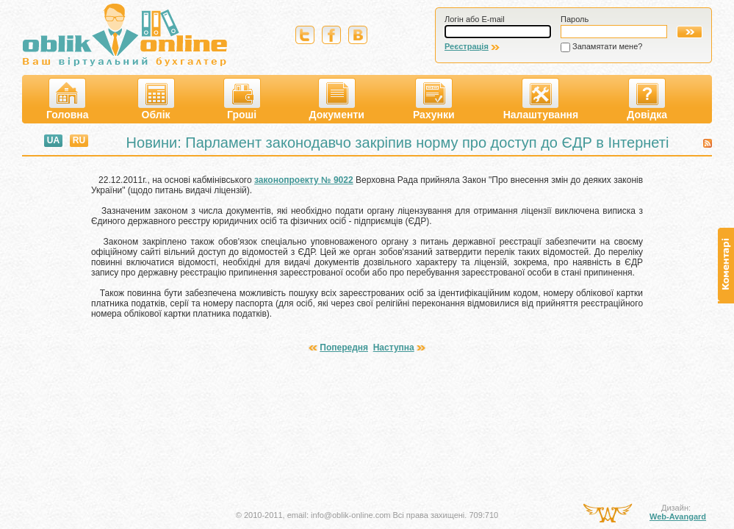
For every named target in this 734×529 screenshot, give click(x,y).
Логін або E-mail (475, 19)
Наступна (393, 347)
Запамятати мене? (607, 46)
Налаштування (541, 99)
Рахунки (434, 99)
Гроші (242, 99)
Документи (336, 99)
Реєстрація (467, 46)
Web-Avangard (678, 516)
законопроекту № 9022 (303, 180)
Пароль (575, 19)
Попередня (344, 347)
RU (79, 140)
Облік (156, 99)
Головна (67, 99)
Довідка (647, 99)
